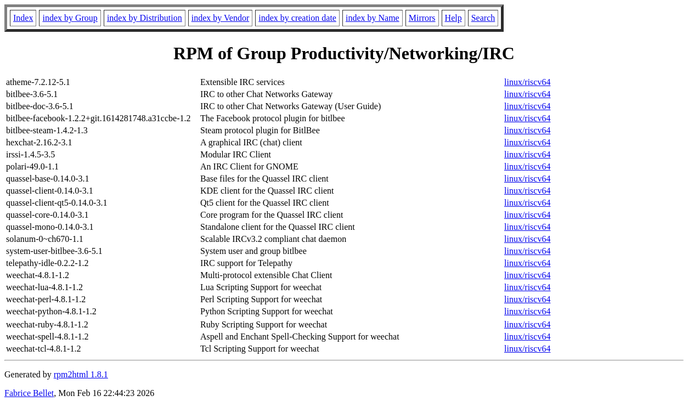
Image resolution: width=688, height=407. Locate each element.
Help (453, 17)
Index (23, 17)
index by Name (372, 17)
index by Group (69, 17)
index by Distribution (144, 17)
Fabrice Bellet (29, 393)
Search (483, 17)
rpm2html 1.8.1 (81, 374)
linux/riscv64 (527, 82)
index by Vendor (220, 17)
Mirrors (422, 17)
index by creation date (297, 17)
